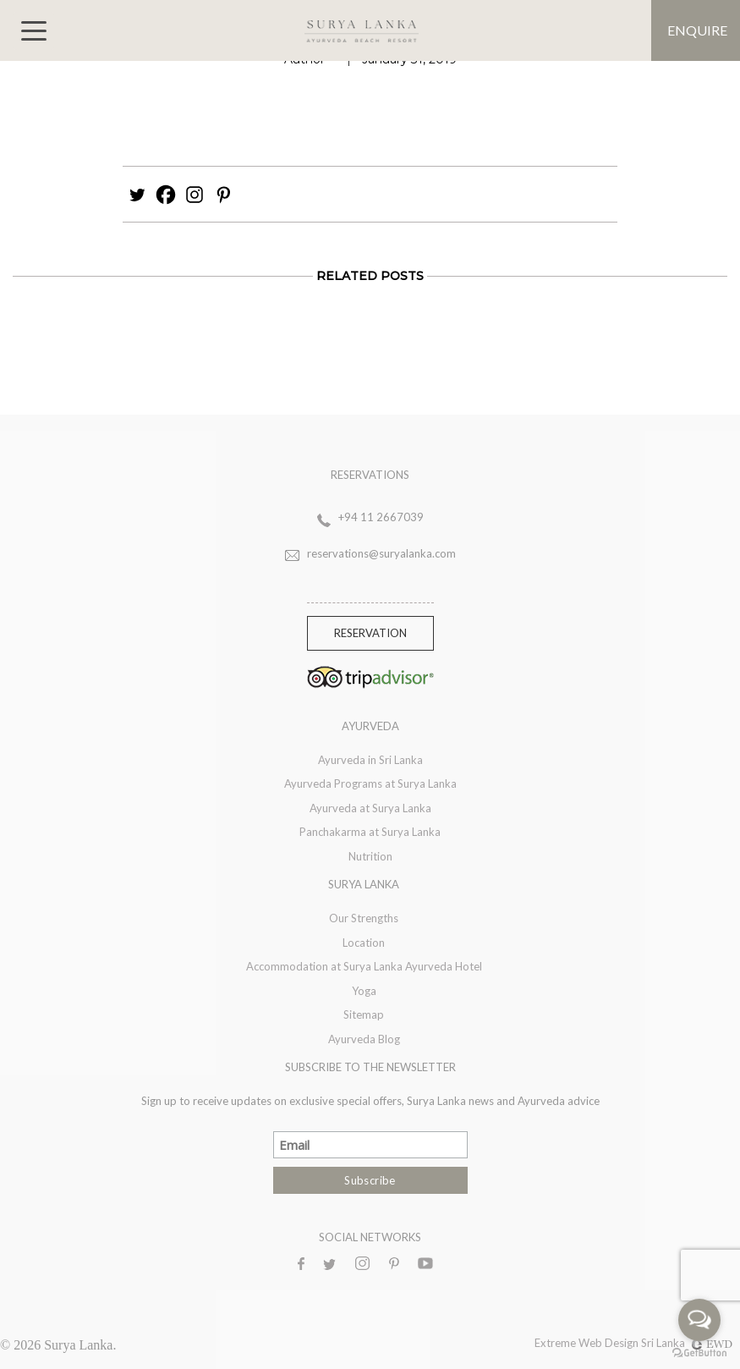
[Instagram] (194, 194)
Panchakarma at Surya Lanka (370, 831)
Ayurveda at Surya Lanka (370, 808)
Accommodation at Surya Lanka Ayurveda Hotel (364, 966)
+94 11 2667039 (381, 517)
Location (364, 942)
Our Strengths (363, 918)
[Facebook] (165, 194)
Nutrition (370, 856)
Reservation (370, 633)
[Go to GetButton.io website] (699, 1352)
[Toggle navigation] (34, 31)
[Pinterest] (223, 194)
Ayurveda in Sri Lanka (370, 760)
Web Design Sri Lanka (655, 1343)
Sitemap (363, 1014)
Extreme (556, 1343)
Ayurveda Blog (364, 1039)
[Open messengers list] (699, 1320)
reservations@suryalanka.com (381, 553)
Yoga (364, 991)
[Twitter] (137, 194)
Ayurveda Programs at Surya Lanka (370, 783)
